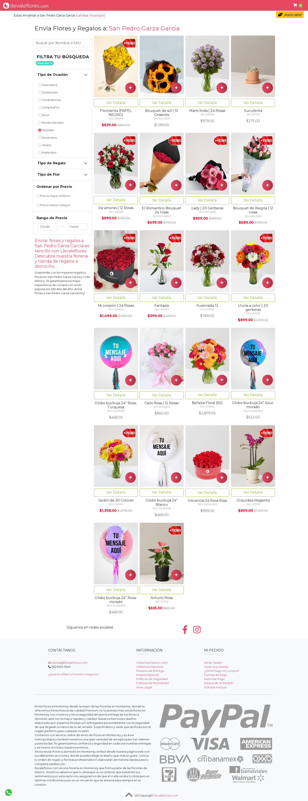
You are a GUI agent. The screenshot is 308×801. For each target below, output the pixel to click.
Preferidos (47, 152)
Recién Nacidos (51, 122)
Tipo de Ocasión (52, 75)
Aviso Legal (144, 687)
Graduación (48, 92)
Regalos (129, 5)
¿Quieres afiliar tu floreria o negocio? (73, 674)
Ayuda (276, 5)
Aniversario (47, 137)
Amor (43, 115)
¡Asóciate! (290, 14)
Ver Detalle (116, 103)
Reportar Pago (214, 679)
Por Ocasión (103, 5)
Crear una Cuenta (216, 666)
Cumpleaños (187, 5)
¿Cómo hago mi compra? (221, 670)
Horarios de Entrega (150, 670)
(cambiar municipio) (90, 15)
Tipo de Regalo (51, 163)
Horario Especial (147, 675)
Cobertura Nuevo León (152, 662)
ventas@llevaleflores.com (68, 662)
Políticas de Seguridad (152, 679)
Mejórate (46, 130)
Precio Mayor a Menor (53, 196)
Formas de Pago (215, 675)
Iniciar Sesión (213, 662)
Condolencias (156, 5)
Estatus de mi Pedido (218, 683)
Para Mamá (47, 85)
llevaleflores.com (166, 795)
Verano (45, 145)
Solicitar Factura (215, 687)
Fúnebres (253, 5)
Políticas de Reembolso (152, 683)
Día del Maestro (221, 5)
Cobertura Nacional (149, 666)
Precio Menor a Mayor (53, 205)
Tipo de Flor (73, 5)
